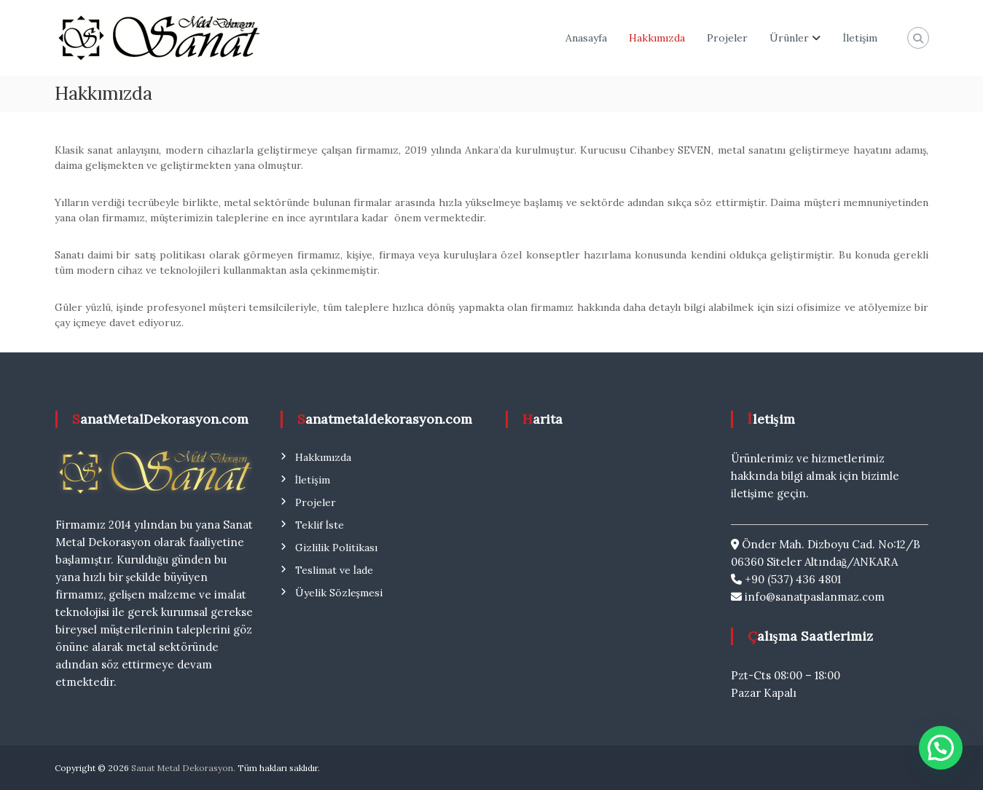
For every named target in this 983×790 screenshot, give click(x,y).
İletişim (859, 37)
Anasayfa (586, 37)
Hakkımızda (657, 37)
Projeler (727, 37)
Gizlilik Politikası (336, 547)
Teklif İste (320, 525)
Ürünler (789, 37)
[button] (941, 748)
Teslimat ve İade (334, 570)
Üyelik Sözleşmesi (339, 592)
